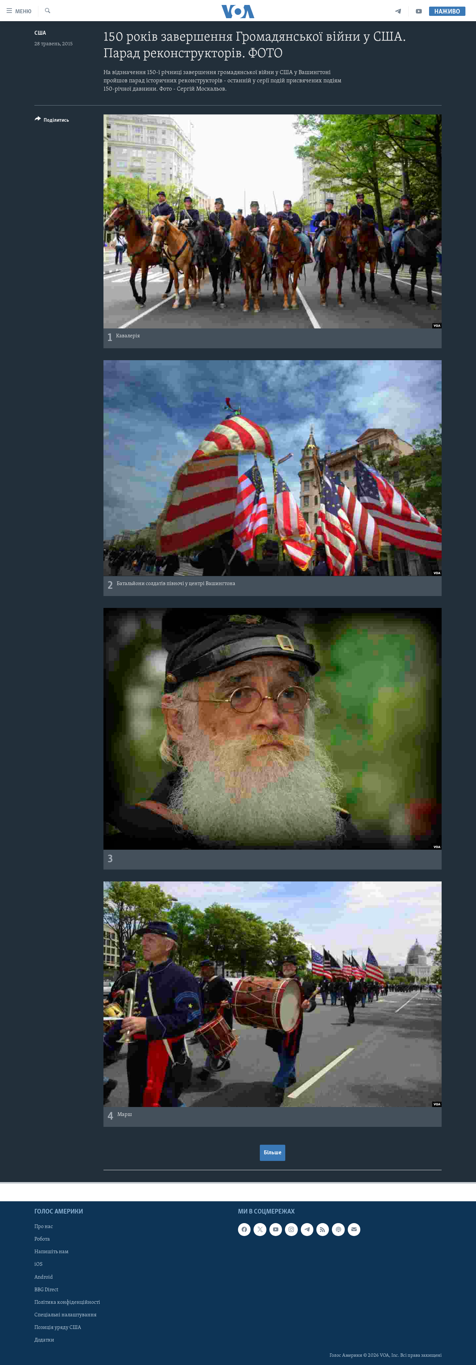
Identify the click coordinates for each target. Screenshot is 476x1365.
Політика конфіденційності (67, 1302)
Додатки (44, 1340)
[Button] (52, 121)
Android (43, 1277)
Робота (42, 1239)
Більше (272, 1153)
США (40, 33)
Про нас (43, 1226)
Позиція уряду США (57, 1327)
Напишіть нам (51, 1252)
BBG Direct (46, 1289)
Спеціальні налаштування (65, 1314)
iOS (38, 1264)
